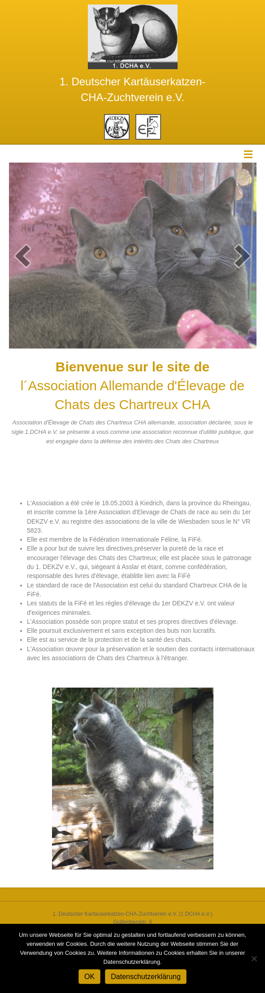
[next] (242, 255)
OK (89, 976)
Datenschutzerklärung (146, 976)
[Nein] (253, 958)
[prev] (22, 255)
